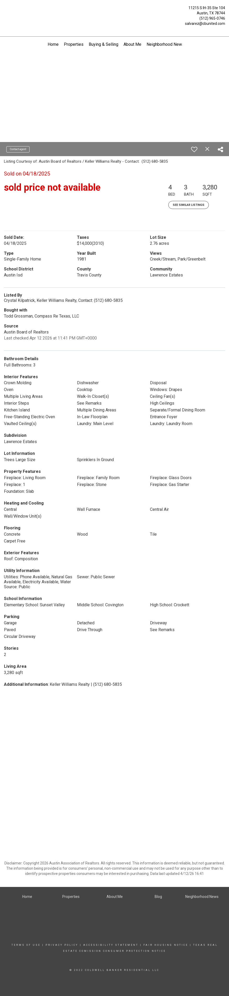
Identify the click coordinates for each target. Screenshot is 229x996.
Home (53, 44)
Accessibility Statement (110, 945)
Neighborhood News (165, 44)
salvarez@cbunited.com (205, 23)
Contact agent (18, 149)
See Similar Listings (188, 205)
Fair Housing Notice (165, 945)
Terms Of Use (26, 945)
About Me (132, 44)
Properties (73, 44)
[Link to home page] (5, 9)
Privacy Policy (62, 945)
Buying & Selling (103, 44)
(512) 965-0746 (212, 18)
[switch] (194, 149)
